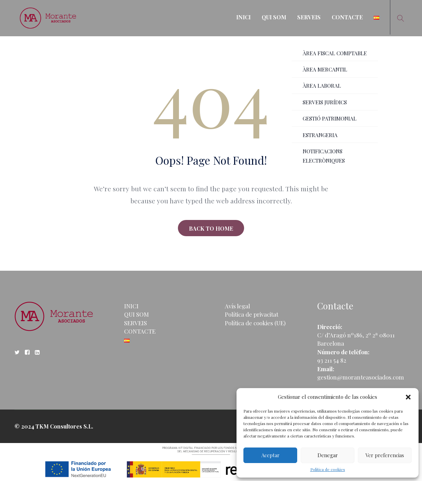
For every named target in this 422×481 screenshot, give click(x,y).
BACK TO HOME (211, 228)
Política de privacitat (251, 314)
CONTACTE (347, 17)
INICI (243, 17)
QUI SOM (274, 17)
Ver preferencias (384, 455)
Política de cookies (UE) (255, 323)
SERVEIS (309, 17)
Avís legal (237, 306)
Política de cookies (327, 469)
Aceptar (270, 455)
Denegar (328, 455)
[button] (408, 397)
